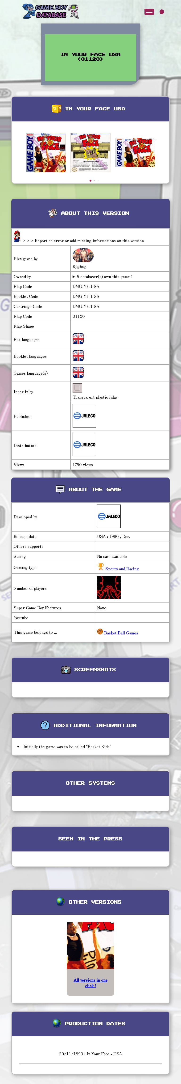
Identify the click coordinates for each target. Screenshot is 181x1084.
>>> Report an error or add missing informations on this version (83, 240)
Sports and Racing (121, 568)
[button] (90, 181)
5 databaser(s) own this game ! (104, 276)
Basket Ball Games (117, 633)
